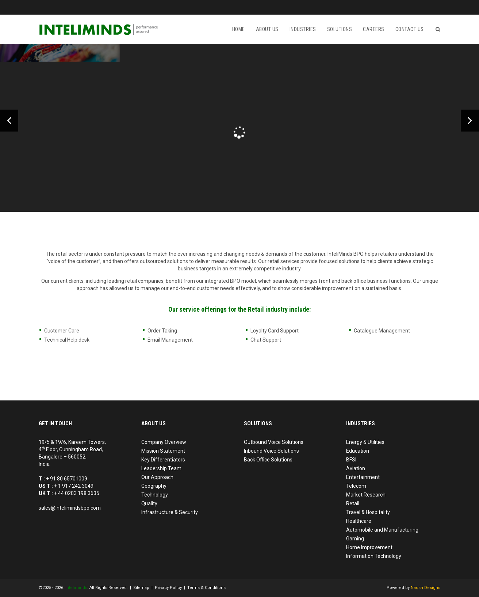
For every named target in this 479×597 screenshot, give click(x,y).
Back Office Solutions (268, 460)
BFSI (351, 460)
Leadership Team (161, 468)
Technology (154, 495)
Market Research (366, 495)
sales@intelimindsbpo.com (70, 508)
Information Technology (373, 556)
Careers (373, 29)
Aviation (355, 468)
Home (238, 29)
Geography (153, 486)
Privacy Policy (168, 587)
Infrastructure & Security (169, 512)
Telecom (356, 486)
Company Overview (163, 442)
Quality (149, 503)
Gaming (355, 538)
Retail (352, 503)
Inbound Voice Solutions (271, 451)
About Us (267, 29)
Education (357, 451)
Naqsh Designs (425, 587)
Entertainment (363, 477)
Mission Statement (163, 451)
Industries (303, 29)
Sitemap (141, 587)
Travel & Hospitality (368, 512)
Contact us (409, 29)
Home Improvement (369, 547)
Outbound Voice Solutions (273, 442)
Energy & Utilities (365, 442)
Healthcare (358, 521)
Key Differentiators (163, 460)
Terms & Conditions (206, 587)
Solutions (339, 29)
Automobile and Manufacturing (382, 530)
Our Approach (157, 477)
